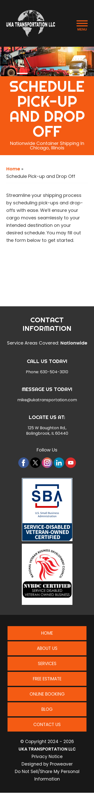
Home (13, 169)
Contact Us (47, 725)
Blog (47, 709)
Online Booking (47, 694)
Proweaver (61, 764)
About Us (47, 648)
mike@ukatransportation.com (47, 400)
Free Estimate (47, 679)
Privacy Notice (47, 757)
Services (47, 664)
